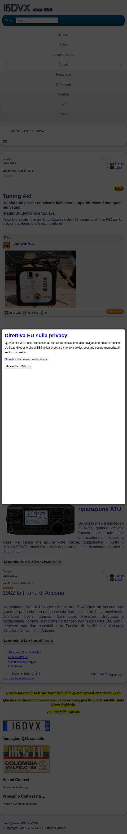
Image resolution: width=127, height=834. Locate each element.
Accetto (12, 366)
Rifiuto (26, 366)
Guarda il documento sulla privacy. (26, 359)
